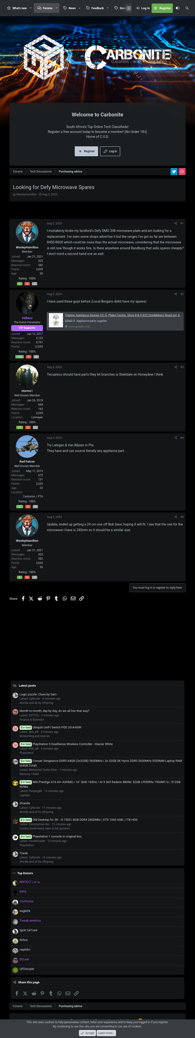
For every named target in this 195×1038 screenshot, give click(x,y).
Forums (48, 8)
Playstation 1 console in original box (51, 836)
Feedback (97, 8)
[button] (30, 8)
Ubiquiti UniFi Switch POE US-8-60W (50, 727)
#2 (182, 294)
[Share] (176, 223)
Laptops (25, 795)
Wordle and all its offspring (36, 703)
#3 (182, 367)
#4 (182, 437)
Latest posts (27, 685)
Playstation (27, 753)
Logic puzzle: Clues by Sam (38, 694)
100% (32, 278)
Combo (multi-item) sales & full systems (45, 828)
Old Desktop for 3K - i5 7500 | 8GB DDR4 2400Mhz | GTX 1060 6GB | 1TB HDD (79, 819)
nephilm (25, 949)
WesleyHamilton (26, 194)
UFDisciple (27, 969)
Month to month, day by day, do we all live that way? (55, 711)
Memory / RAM (29, 774)
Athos (24, 940)
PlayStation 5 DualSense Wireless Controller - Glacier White (66, 744)
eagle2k (25, 911)
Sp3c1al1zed (28, 930)
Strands (25, 803)
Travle (24, 853)
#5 (182, 517)
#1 (182, 223)
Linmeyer (37, 417)
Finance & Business (32, 719)
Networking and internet (35, 736)
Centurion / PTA (33, 496)
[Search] (187, 8)
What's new (19, 8)
